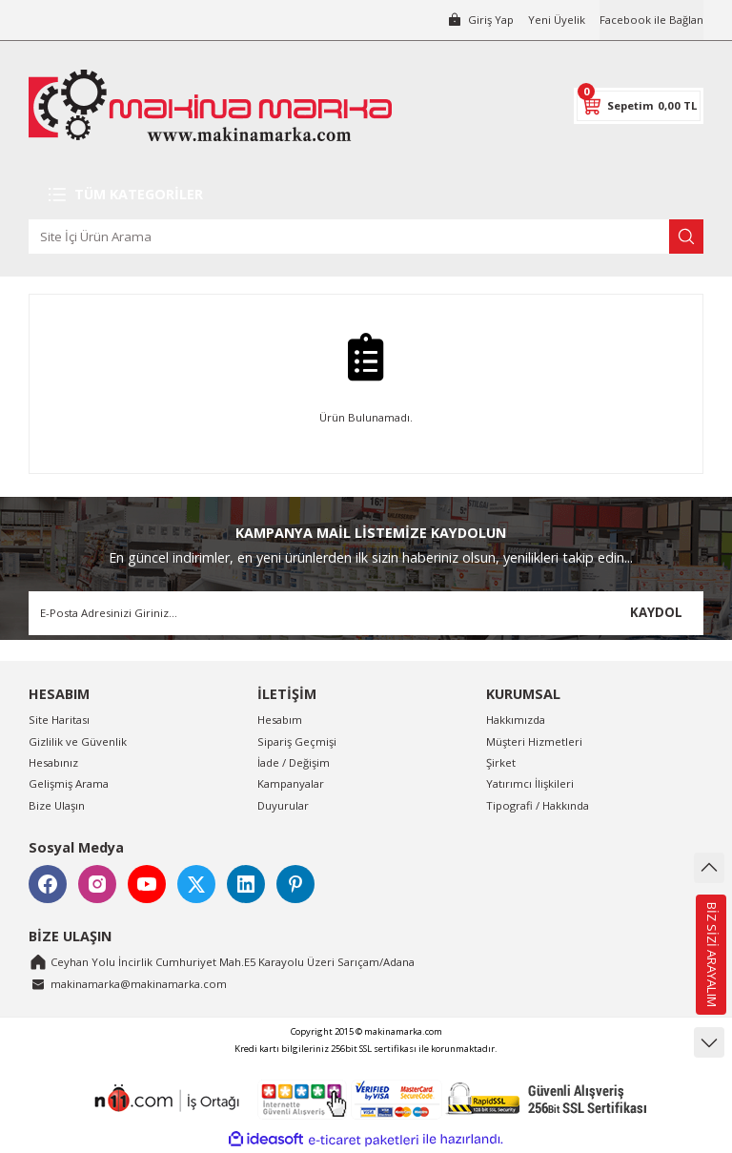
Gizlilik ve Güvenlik (78, 741)
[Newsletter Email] (366, 613)
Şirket (501, 762)
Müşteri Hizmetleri (534, 741)
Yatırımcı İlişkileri (530, 783)
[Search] (366, 236)
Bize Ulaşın (57, 805)
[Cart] (639, 106)
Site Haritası (59, 719)
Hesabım (279, 719)
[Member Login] (480, 20)
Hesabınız (53, 762)
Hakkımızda (515, 719)
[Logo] (210, 105)
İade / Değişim (293, 762)
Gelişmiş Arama (69, 783)
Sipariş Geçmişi (296, 741)
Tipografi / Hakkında (537, 805)
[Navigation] (366, 194)
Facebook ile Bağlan (651, 19)
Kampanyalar (290, 783)
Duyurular (283, 805)
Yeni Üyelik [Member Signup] (556, 19)
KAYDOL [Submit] (656, 612)
